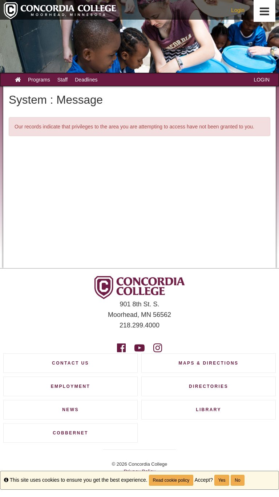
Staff (62, 80)
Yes (222, 480)
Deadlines (86, 80)
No (237, 480)
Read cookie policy (171, 480)
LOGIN (262, 80)
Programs (39, 80)
